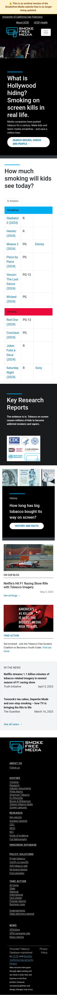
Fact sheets (16, 897)
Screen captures (18, 807)
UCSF (16, 956)
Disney (39, 244)
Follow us (15, 767)
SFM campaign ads (20, 933)
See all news (11, 724)
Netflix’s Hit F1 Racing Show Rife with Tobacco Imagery (26, 585)
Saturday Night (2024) (12, 372)
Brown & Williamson (20, 801)
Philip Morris (16, 791)
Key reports (16, 817)
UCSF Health (41, 22)
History (15, 778)
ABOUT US (16, 763)
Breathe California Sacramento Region (21, 960)
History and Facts (26, 525)
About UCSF (22, 22)
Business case (17, 904)
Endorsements (17, 910)
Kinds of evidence (19, 835)
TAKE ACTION (18, 881)
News (13, 925)
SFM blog (15, 929)
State (12, 888)
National (14, 891)
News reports (17, 937)
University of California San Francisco (22, 16)
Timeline (14, 782)
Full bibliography (18, 839)
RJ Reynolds (16, 798)
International (16, 894)
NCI (12, 831)
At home (14, 885)
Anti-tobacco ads (19, 865)
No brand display (18, 869)
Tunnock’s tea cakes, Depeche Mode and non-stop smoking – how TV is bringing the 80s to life (26, 703)
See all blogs (10, 595)
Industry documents (20, 788)
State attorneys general (22, 913)
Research (15, 785)
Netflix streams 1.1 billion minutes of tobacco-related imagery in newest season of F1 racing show (26, 678)
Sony (38, 368)
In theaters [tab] (13, 201)
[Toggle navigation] (46, 32)
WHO (12, 828)
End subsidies (17, 873)
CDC (12, 824)
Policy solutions (22, 854)
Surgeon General (18, 820)
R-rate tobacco (17, 858)
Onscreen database (23, 845)
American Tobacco (19, 794)
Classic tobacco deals (21, 804)
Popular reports (18, 901)
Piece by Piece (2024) (12, 261)
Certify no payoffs (19, 862)
